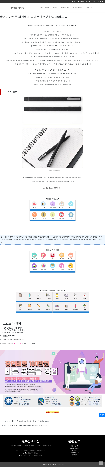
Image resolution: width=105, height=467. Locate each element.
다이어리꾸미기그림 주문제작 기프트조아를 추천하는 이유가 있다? (24, 425)
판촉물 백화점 (17, 7)
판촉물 (55, 8)
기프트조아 (90, 8)
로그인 (100, 1)
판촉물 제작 (65, 8)
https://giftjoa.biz (18, 339)
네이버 (4, 343)
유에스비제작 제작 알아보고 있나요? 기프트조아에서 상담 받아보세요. (25, 421)
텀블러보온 (74, 446)
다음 (9, 343)
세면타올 (74, 455)
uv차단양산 (74, 450)
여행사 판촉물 (44, 8)
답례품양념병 (74, 448)
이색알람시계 (74, 452)
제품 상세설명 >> (52, 187)
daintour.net (60, 464)
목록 (102, 415)
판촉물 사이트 (78, 8)
